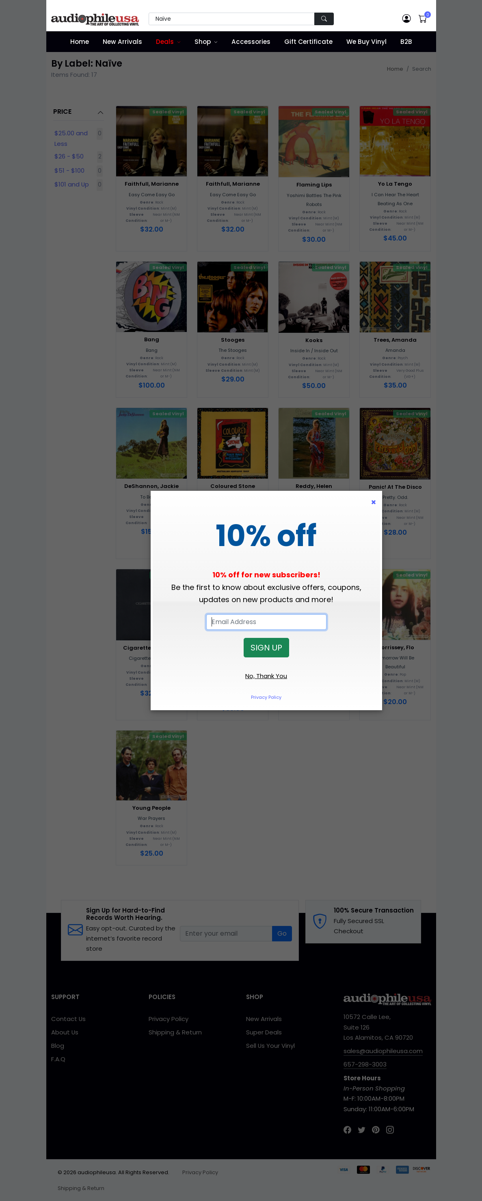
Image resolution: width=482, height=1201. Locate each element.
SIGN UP (266, 647)
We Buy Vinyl (366, 41)
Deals (165, 41)
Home (79, 41)
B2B (406, 41)
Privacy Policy (266, 697)
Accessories (250, 41)
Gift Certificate (308, 41)
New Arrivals (122, 41)
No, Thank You (266, 676)
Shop (203, 41)
